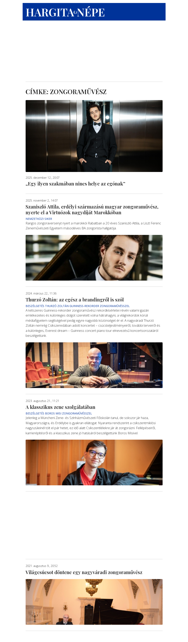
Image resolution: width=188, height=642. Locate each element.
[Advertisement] (94, 48)
